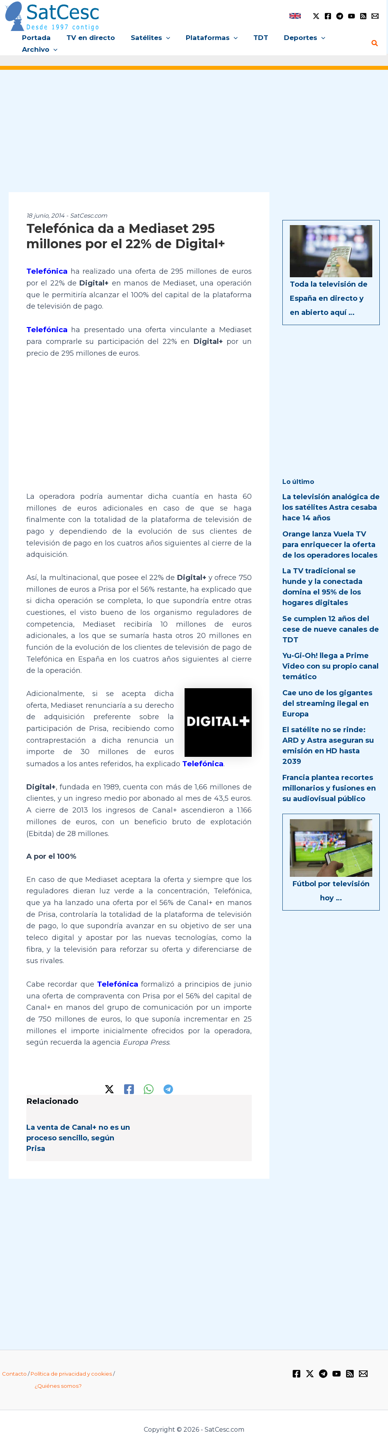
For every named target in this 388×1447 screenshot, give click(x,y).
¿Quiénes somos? (58, 1384)
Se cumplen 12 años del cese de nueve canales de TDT (330, 629)
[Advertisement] (194, 136)
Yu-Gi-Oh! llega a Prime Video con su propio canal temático (330, 666)
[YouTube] (351, 16)
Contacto (14, 1372)
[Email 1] (375, 16)
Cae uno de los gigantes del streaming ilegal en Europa (327, 703)
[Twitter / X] (316, 16)
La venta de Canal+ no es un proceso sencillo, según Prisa (78, 1136)
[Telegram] (339, 16)
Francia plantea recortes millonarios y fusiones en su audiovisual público (329, 788)
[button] (160, 38)
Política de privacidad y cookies (71, 1372)
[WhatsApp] (149, 1087)
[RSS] (363, 16)
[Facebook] (327, 16)
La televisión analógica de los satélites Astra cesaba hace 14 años (331, 507)
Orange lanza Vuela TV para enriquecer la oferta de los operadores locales (329, 545)
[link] (295, 16)
